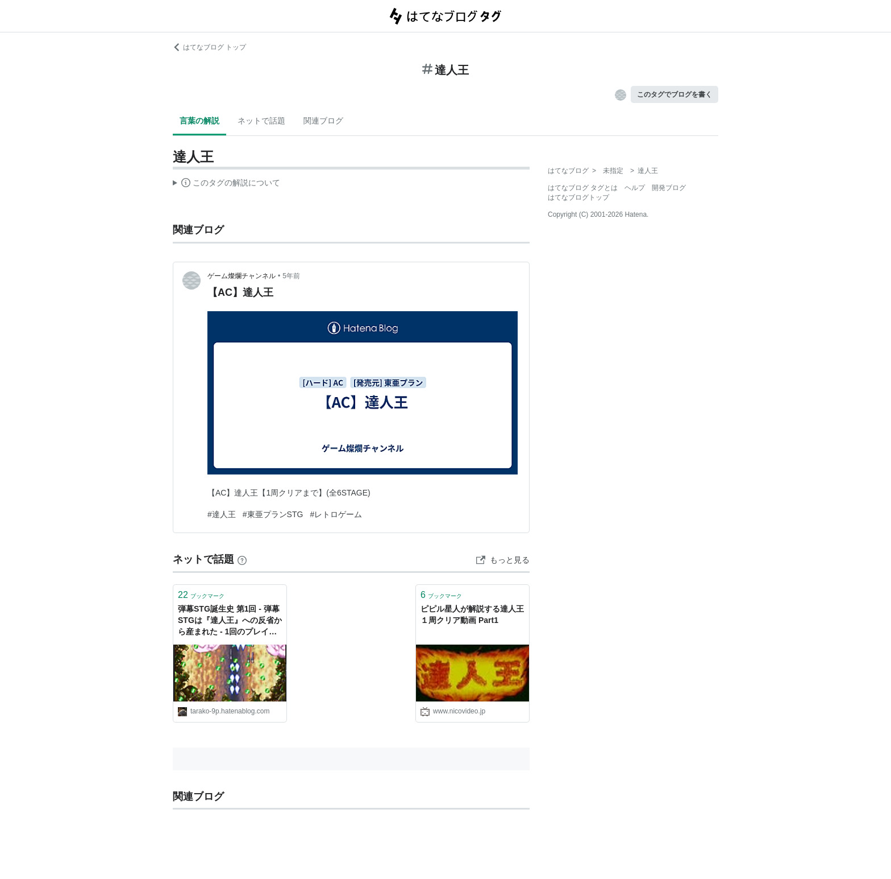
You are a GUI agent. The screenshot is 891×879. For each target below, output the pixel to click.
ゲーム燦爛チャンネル (241, 276)
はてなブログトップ (578, 197)
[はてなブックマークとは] (242, 559)
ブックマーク (201, 595)
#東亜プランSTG (273, 514)
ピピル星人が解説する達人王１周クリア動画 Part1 (472, 614)
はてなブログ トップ (209, 47)
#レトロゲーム (336, 514)
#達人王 (221, 514)
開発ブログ (669, 188)
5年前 (291, 276)
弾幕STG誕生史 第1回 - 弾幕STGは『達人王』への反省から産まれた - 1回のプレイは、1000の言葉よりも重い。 (230, 621)
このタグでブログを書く (674, 94)
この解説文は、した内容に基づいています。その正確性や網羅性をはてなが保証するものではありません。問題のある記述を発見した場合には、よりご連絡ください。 (226, 184)
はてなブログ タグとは (583, 188)
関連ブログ (323, 120)
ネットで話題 (261, 120)
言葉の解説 (199, 120)
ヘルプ (634, 188)
